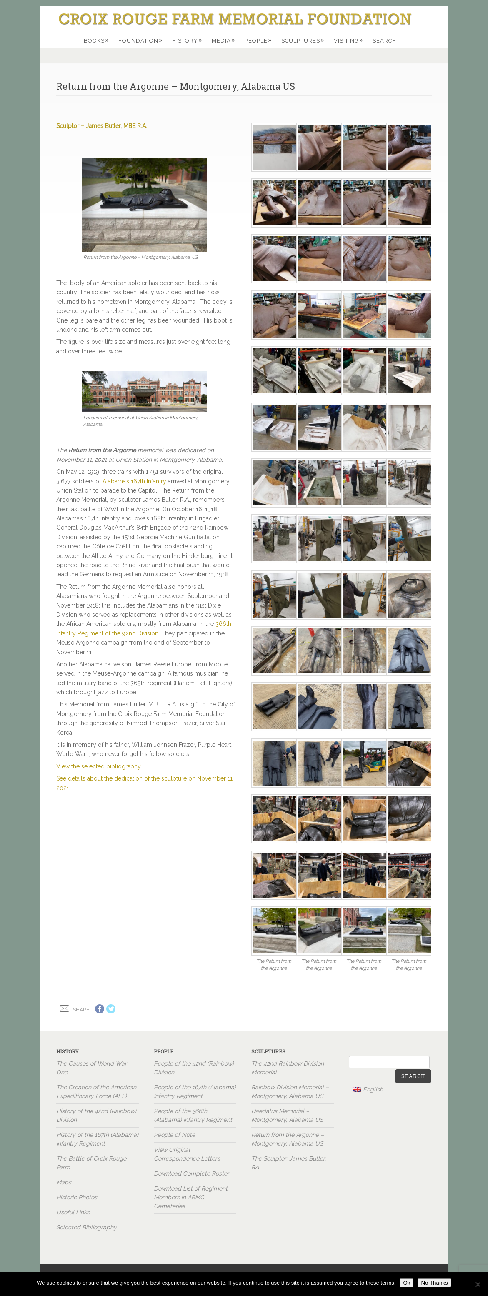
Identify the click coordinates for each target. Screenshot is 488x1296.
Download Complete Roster (191, 1173)
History (187, 40)
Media (223, 40)
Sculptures (303, 40)
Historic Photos (76, 1197)
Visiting (348, 40)
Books (96, 40)
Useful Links (73, 1212)
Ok (406, 1283)
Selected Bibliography (86, 1227)
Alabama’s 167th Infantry (134, 481)
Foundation (140, 40)
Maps (63, 1182)
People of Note (174, 1134)
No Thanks (434, 1283)
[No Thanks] (477, 1284)
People (258, 40)
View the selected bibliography (98, 766)
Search (384, 41)
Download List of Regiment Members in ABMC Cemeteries (191, 1197)
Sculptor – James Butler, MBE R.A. (101, 126)
